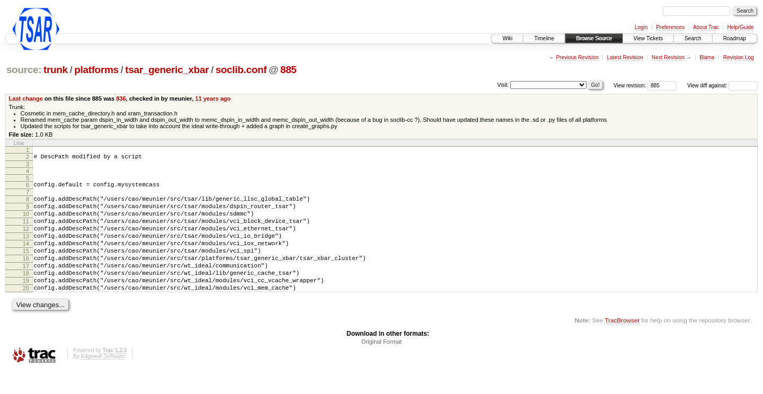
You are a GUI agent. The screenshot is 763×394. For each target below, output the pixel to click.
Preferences (670, 27)
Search (693, 38)
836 (121, 98)
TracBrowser (622, 344)
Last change (26, 98)
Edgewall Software (103, 380)
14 (26, 256)
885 (288, 69)
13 (26, 247)
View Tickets (648, 38)
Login (641, 27)
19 (26, 301)
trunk (55, 69)
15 (26, 265)
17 (26, 283)
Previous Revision (577, 57)
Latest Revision (625, 57)
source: (23, 69)
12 (26, 238)
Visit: (503, 85)
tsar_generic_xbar (167, 69)
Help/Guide (740, 27)
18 (26, 292)
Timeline (544, 38)
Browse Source (594, 38)
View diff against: (722, 85)
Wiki (507, 38)
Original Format (381, 365)
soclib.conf (241, 69)
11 (26, 229)
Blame (706, 57)
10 (26, 220)
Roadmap (734, 38)
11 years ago (212, 98)
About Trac (705, 27)
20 (26, 310)
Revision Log (738, 57)
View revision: (630, 85)
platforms (96, 69)
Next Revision (668, 57)
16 (26, 274)
